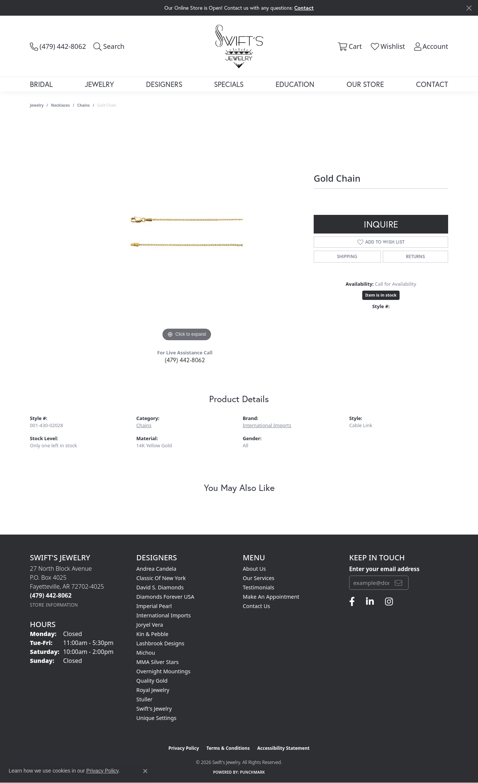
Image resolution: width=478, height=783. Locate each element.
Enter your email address (384, 569)
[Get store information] (54, 605)
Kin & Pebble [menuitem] (152, 634)
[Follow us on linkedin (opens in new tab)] (370, 601)
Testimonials (258, 587)
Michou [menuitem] (145, 652)
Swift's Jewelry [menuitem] (154, 708)
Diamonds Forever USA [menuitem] (165, 596)
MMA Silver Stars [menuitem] (157, 661)
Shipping (347, 256)
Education (295, 84)
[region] (187, 231)
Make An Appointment (271, 596)
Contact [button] (304, 7)
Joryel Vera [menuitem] (149, 624)
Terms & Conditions (228, 748)
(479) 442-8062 (185, 360)
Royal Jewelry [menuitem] (152, 689)
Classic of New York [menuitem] (161, 578)
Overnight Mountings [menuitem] (163, 671)
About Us (254, 568)
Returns (415, 256)
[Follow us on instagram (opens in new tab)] (389, 601)
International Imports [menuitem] (163, 615)
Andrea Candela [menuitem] (156, 568)
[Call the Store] (51, 595)
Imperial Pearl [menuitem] (154, 606)
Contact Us (256, 606)
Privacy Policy (183, 748)
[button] (108, 46)
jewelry (37, 105)
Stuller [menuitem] (144, 699)
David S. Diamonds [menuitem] (160, 587)
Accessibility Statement (283, 748)
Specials (228, 84)
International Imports (267, 425)
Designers (164, 84)
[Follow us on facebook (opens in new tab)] (351, 601)
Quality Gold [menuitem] (152, 680)
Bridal (41, 84)
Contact (432, 84)
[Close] (469, 8)
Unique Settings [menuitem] (156, 717)
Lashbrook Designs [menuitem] (160, 643)
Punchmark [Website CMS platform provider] (252, 772)
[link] (58, 46)
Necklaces (60, 105)
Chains (83, 105)
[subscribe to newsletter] (398, 582)
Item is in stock (381, 295)
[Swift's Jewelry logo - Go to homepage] (239, 46)
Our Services (258, 578)
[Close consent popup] (145, 771)
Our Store (365, 84)
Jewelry (99, 84)
